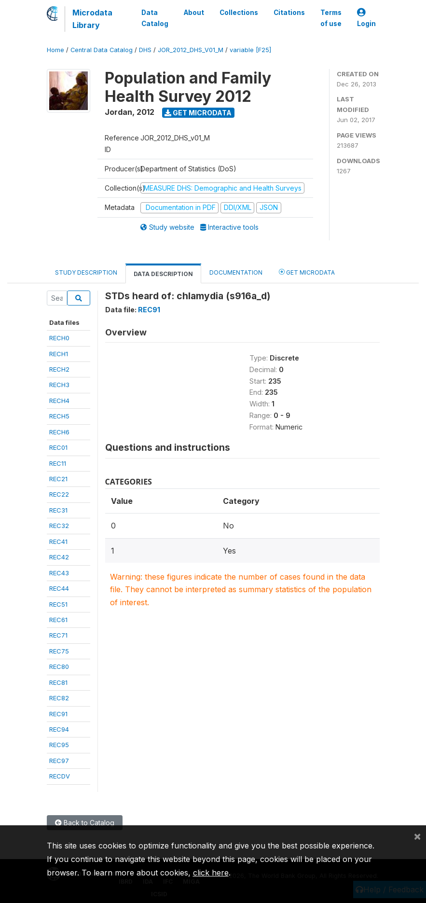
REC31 (58, 510)
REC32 (59, 525)
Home (55, 50)
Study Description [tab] (86, 272)
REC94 (59, 729)
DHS (145, 50)
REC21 (58, 479)
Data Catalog (154, 18)
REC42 (59, 557)
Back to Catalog (84, 823)
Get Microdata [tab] (307, 272)
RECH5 (59, 416)
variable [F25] (250, 50)
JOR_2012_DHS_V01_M (190, 50)
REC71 (58, 635)
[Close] (417, 836)
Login (366, 18)
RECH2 (59, 369)
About (194, 12)
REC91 (58, 714)
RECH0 (59, 338)
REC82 (59, 698)
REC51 (58, 604)
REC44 (59, 588)
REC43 (59, 573)
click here (211, 872)
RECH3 (59, 385)
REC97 (59, 760)
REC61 (58, 620)
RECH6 (59, 432)
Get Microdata (198, 113)
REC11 (57, 463)
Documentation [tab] (235, 272)
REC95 (59, 745)
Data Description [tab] (163, 274)
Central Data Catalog (101, 50)
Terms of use (331, 18)
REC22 (59, 494)
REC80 (59, 666)
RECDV (59, 776)
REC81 (58, 682)
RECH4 (59, 400)
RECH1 (58, 354)
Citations (289, 12)
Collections (239, 12)
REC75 (59, 651)
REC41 (58, 541)
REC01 (58, 447)
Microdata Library (92, 19)
